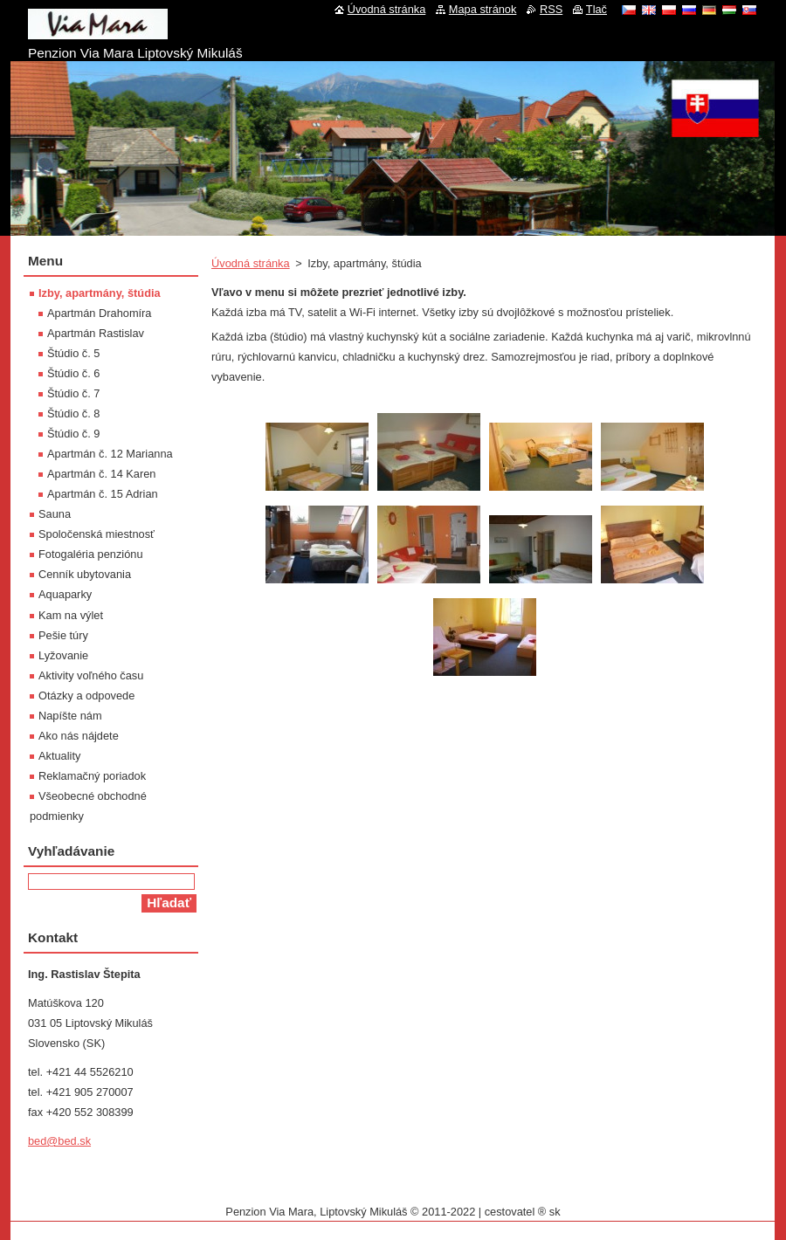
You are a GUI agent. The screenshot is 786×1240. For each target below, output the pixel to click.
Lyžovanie (63, 655)
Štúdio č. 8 (73, 413)
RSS (551, 9)
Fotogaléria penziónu (90, 554)
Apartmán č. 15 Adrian (102, 493)
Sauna (54, 513)
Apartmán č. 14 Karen (101, 473)
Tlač (596, 9)
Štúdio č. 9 (73, 433)
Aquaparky (65, 594)
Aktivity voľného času (90, 675)
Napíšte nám (70, 715)
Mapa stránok (483, 9)
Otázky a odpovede (86, 695)
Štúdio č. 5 (73, 353)
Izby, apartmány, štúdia (99, 293)
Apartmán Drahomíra (99, 313)
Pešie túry (63, 635)
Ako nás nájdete (78, 735)
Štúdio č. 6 (73, 373)
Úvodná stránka (250, 263)
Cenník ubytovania (84, 574)
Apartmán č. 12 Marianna (110, 453)
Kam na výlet (70, 615)
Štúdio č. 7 (73, 393)
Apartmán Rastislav (95, 333)
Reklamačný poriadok (92, 775)
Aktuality (59, 755)
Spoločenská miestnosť (96, 534)
